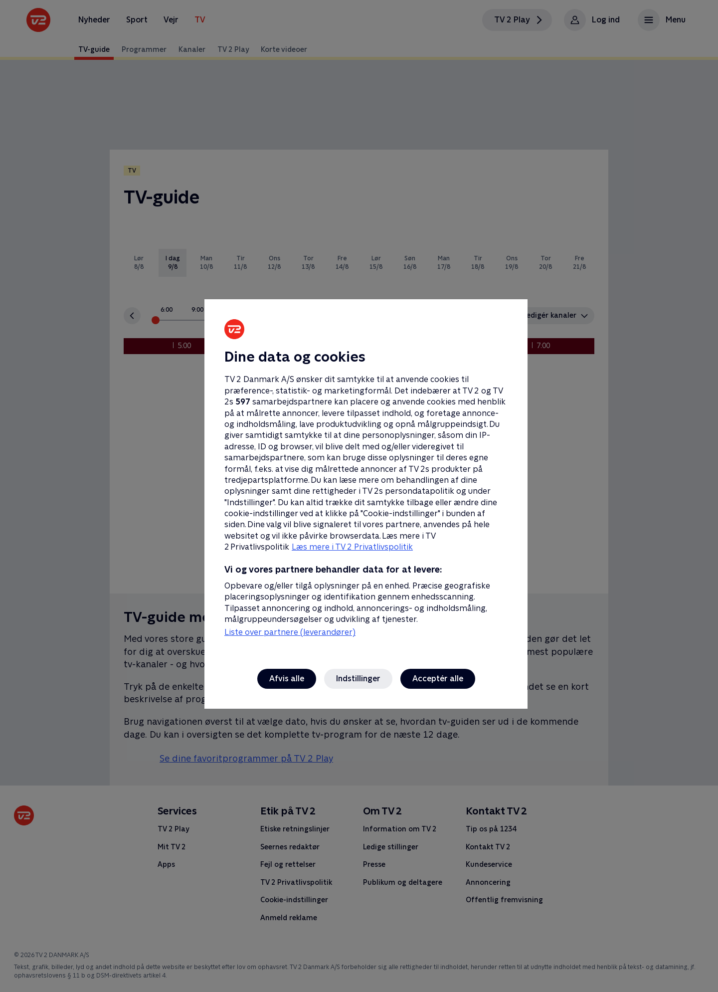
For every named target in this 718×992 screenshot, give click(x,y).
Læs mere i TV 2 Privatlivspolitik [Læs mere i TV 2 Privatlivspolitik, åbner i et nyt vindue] (352, 547)
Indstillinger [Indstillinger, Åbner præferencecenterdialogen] (358, 678)
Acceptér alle (437, 678)
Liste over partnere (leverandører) (290, 632)
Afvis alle (286, 678)
